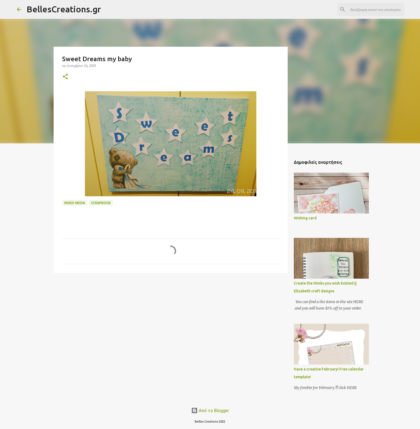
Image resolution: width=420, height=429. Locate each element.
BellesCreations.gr (64, 9)
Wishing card (305, 218)
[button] (65, 77)
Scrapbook (101, 203)
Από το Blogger (210, 410)
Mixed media (74, 203)
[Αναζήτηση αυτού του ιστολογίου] (376, 9)
